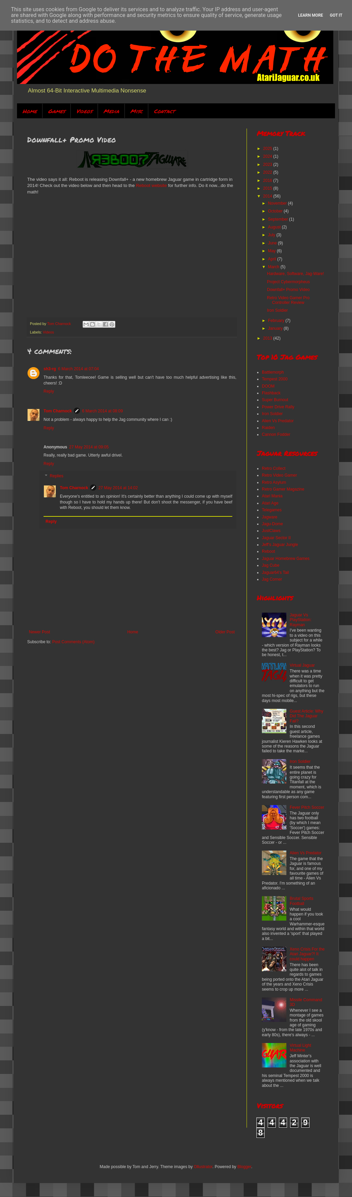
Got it (336, 15)
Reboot (268, 551)
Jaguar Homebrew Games (285, 558)
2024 (268, 156)
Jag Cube (270, 565)
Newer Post (39, 632)
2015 (268, 188)
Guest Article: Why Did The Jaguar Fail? (306, 716)
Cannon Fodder (276, 434)
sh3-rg (50, 368)
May (272, 251)
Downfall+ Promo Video (288, 289)
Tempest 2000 (274, 379)
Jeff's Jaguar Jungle (280, 544)
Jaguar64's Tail (275, 572)
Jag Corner (272, 579)
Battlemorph (273, 372)
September (278, 219)
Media (111, 111)
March (274, 266)
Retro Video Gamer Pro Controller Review (288, 300)
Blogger (244, 1166)
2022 (268, 172)
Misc (136, 111)
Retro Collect (273, 468)
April (272, 259)
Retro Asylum (274, 482)
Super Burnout (275, 399)
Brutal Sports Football (301, 901)
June (273, 243)
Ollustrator (203, 1166)
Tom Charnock (58, 411)
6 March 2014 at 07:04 (78, 368)
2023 (268, 164)
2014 (268, 196)
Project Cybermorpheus (288, 281)
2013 (268, 338)
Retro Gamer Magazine (283, 489)
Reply (49, 391)
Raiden (268, 427)
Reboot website (151, 185)
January (276, 328)
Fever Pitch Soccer (307, 807)
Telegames (272, 510)
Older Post (225, 632)
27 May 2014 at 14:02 (118, 487)
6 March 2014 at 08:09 (102, 411)
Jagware (269, 517)
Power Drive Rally (278, 407)
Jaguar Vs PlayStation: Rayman (301, 620)
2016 (268, 180)
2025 (268, 148)
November (278, 203)
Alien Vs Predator (278, 420)
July (272, 235)
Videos (84, 111)
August (275, 227)
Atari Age (270, 503)
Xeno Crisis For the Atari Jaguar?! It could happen (307, 954)
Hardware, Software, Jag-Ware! (295, 273)
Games (56, 111)
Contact (164, 111)
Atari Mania (272, 496)
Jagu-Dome (272, 523)
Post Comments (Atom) (73, 641)
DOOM (268, 386)
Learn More (310, 15)
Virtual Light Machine (300, 1048)
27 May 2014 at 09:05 (88, 447)
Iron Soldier (277, 310)
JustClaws (271, 530)
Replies (56, 476)
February (276, 320)
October (276, 211)
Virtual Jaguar (302, 665)
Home (29, 111)
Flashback (271, 393)
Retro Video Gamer (279, 475)
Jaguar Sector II (276, 537)
